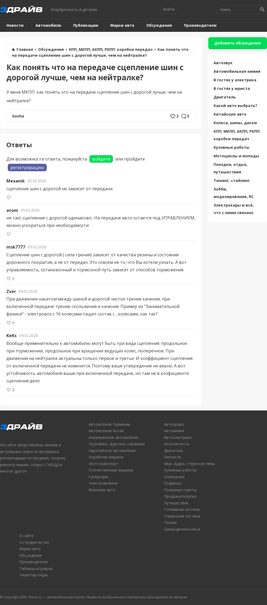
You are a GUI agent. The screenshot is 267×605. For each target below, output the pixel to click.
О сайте (26, 535)
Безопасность (177, 443)
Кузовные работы (231, 147)
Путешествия (176, 502)
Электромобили (103, 483)
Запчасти (172, 456)
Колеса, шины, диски (235, 122)
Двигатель (225, 97)
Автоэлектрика (177, 437)
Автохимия (174, 430)
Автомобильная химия (237, 71)
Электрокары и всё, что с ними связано (234, 209)
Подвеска (172, 483)
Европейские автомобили (112, 450)
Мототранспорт (103, 463)
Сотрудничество (34, 542)
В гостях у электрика (235, 79)
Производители (200, 25)
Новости (14, 25)
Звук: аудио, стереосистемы (189, 463)
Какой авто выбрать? (235, 105)
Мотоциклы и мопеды (236, 155)
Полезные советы (180, 489)
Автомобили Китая (106, 430)
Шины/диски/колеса (182, 529)
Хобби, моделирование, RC (234, 193)
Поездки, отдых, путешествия (231, 168)
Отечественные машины (111, 470)
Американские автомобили (113, 437)
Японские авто (102, 489)
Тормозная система (182, 516)
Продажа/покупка (180, 496)
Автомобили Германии (109, 424)
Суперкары (98, 476)
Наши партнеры (33, 574)
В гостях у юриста (232, 88)
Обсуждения (159, 25)
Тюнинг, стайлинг (232, 180)
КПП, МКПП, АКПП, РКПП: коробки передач (110, 49)
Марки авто (122, 25)
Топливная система (182, 509)
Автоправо (174, 424)
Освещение (174, 476)
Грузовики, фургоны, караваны (117, 443)
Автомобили (48, 25)
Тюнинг (170, 522)
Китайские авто (230, 114)
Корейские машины (106, 456)
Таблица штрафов (36, 568)
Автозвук (223, 62)
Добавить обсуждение (237, 42)
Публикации (85, 25)
